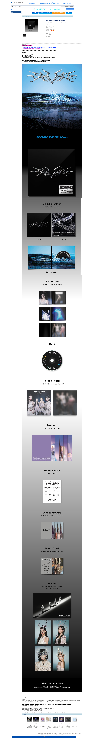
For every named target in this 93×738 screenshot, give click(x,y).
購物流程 (64, 733)
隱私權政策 (68, 733)
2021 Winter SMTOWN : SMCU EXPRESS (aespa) (49, 726)
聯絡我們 (60, 733)
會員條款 (72, 733)
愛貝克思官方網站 (78, 733)
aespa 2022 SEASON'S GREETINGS (42, 725)
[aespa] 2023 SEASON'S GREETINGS (74, 725)
